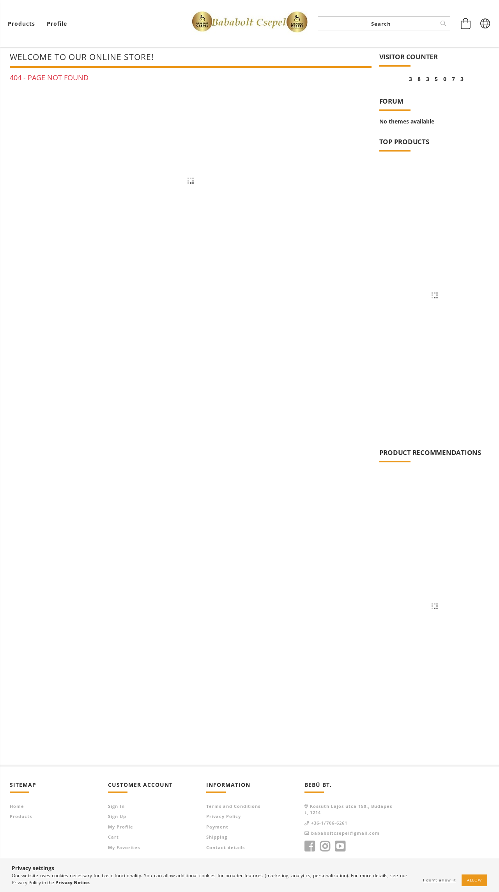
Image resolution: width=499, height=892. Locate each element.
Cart (113, 838)
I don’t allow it (439, 880)
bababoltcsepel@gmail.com (345, 834)
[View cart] (23, 24)
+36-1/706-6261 (329, 823)
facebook (309, 847)
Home (17, 806)
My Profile (120, 827)
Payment (217, 827)
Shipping (216, 838)
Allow (474, 880)
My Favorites (124, 848)
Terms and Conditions (233, 806)
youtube (340, 847)
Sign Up (117, 817)
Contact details (225, 848)
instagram (325, 847)
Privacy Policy (223, 817)
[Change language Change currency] (485, 23)
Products (21, 817)
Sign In (116, 806)
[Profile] (57, 24)
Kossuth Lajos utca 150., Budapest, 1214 (348, 810)
